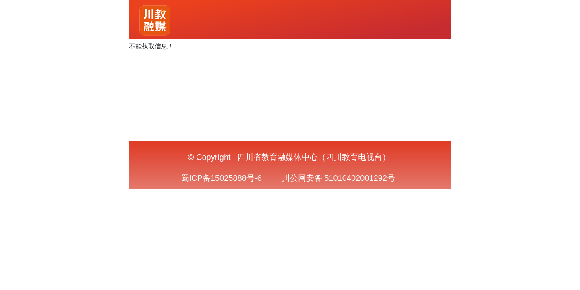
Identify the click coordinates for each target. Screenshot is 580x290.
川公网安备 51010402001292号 (338, 178)
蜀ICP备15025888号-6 (221, 178)
